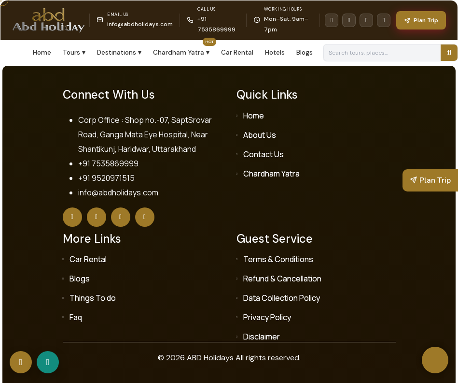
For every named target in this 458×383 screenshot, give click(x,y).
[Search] (449, 52)
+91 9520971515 (106, 178)
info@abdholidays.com (140, 24)
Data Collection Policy (281, 298)
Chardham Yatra (271, 173)
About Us (259, 135)
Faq (75, 317)
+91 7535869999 (108, 163)
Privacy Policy (267, 317)
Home (42, 52)
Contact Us (263, 154)
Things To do (92, 298)
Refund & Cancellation (282, 278)
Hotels (275, 52)
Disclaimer (261, 336)
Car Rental (237, 52)
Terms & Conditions (278, 259)
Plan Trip (421, 20)
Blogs (304, 52)
